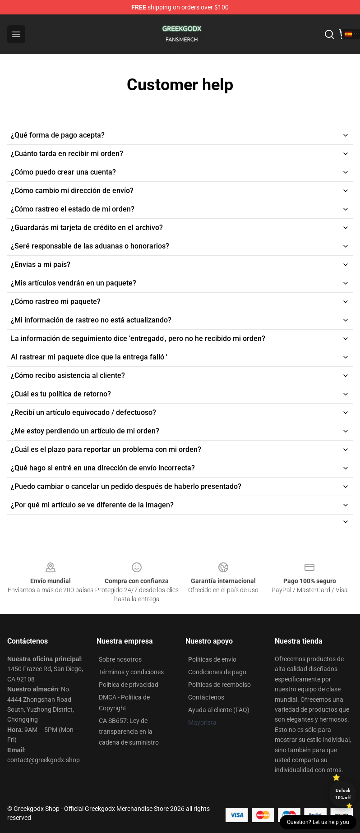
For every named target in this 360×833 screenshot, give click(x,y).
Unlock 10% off (343, 794)
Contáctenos (206, 697)
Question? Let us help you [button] (318, 822)
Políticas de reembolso (219, 684)
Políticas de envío (212, 659)
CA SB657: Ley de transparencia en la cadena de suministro (129, 731)
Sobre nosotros (120, 659)
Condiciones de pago (217, 672)
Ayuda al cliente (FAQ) (218, 709)
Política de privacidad (128, 684)
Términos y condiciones (131, 672)
